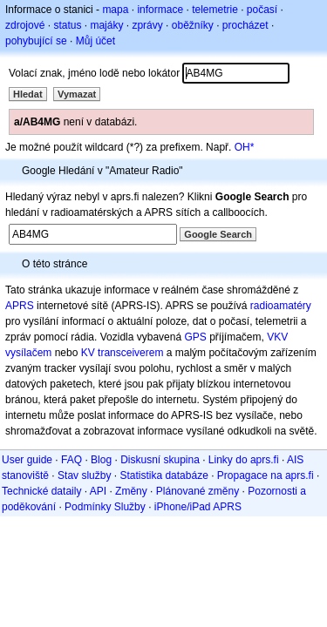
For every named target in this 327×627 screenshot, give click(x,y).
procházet (245, 25)
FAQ (71, 460)
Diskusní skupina (160, 460)
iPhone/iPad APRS (198, 507)
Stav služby (84, 475)
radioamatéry (280, 306)
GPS (195, 337)
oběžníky (193, 25)
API (98, 491)
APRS (19, 306)
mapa (115, 9)
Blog (101, 460)
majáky (106, 25)
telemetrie (215, 9)
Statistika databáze (163, 475)
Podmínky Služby (105, 507)
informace (160, 9)
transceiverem (130, 353)
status (67, 25)
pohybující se (36, 41)
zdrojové (24, 25)
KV (88, 353)
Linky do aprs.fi (243, 460)
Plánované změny (197, 491)
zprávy (147, 25)
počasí (262, 9)
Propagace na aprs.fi (265, 475)
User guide (27, 460)
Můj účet (95, 41)
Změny (131, 491)
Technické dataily (41, 491)
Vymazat (77, 94)
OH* (245, 147)
